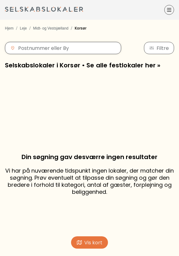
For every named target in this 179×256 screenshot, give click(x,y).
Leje (23, 28)
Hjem (9, 28)
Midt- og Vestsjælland (51, 28)
